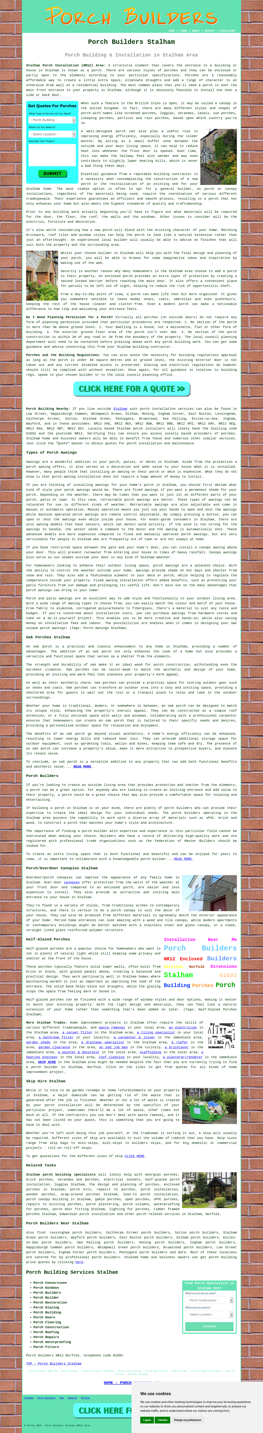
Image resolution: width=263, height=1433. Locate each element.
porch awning (63, 477)
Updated (72, 1398)
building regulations (199, 355)
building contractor (173, 174)
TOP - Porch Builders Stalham (53, 1364)
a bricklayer (177, 1047)
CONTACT (209, 30)
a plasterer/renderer (183, 1057)
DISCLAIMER (227, 30)
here (79, 1262)
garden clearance (54, 1047)
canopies (72, 882)
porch (76, 258)
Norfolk (213, 1214)
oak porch (42, 646)
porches (171, 70)
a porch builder (42, 1067)
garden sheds (38, 1042)
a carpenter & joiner (134, 1037)
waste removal (112, 1027)
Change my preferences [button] (187, 1420)
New (62, 1398)
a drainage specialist (102, 1042)
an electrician (183, 1027)
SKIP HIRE (47, 1062)
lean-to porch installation (150, 1194)
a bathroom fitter (56, 1037)
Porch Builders (46, 1398)
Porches (85, 1398)
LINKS (183, 30)
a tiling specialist (156, 1032)
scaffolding (150, 1052)
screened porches (140, 113)
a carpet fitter (77, 1032)
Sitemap (28, 1398)
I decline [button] (162, 1420)
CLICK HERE (134, 1156)
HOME (172, 30)
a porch (211, 199)
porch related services (158, 1214)
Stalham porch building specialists (61, 1174)
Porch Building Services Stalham (72, 1272)
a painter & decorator (79, 1052)
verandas (185, 113)
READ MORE (82, 767)
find (41, 1232)
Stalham (120, 409)
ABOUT (196, 30)
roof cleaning (112, 1057)
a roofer (179, 1042)
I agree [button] (147, 1420)
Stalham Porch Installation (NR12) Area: (66, 65)
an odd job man (113, 1047)
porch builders (178, 808)
